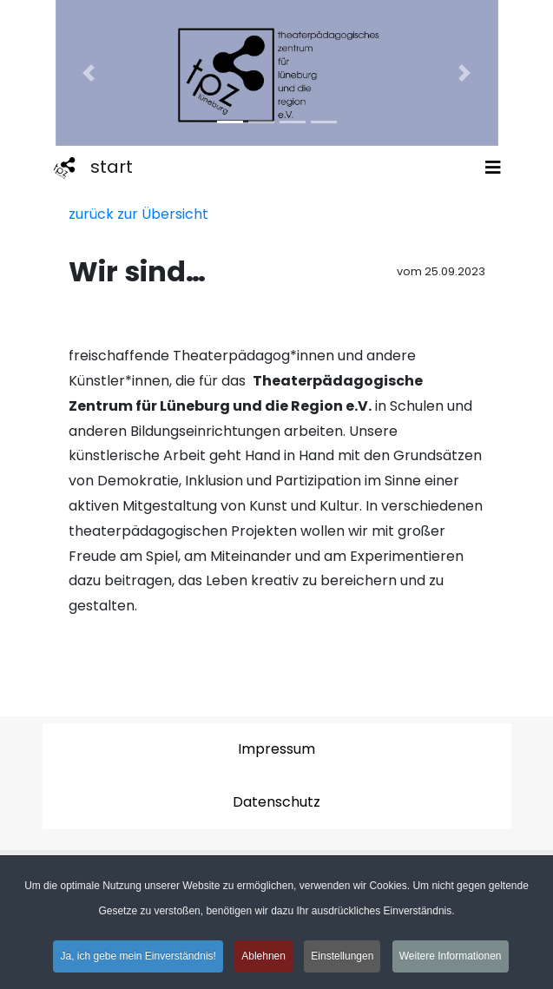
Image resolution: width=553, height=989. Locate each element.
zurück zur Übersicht (138, 214)
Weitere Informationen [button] (450, 959)
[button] (89, 73)
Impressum (276, 749)
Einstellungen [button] (342, 959)
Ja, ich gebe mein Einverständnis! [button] (137, 959)
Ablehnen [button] (263, 959)
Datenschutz (276, 802)
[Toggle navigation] (493, 167)
